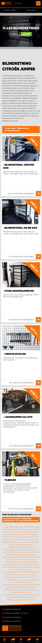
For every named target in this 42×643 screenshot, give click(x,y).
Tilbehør (10, 480)
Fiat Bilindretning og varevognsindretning (19, 530)
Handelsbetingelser (12, 609)
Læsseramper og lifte (18, 417)
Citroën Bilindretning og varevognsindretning (20, 527)
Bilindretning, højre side (20, 228)
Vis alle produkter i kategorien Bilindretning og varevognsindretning (20, 520)
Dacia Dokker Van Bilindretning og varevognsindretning (20, 592)
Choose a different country (16, 613)
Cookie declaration (12, 617)
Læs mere (26, 34)
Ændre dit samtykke (12, 621)
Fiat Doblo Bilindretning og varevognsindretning (21, 567)
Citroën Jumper (10, 128)
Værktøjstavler (15, 354)
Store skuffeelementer (19, 291)
